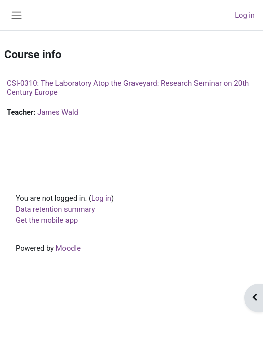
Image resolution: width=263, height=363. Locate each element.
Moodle (68, 248)
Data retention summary (55, 209)
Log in (245, 15)
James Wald (57, 112)
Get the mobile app (47, 220)
